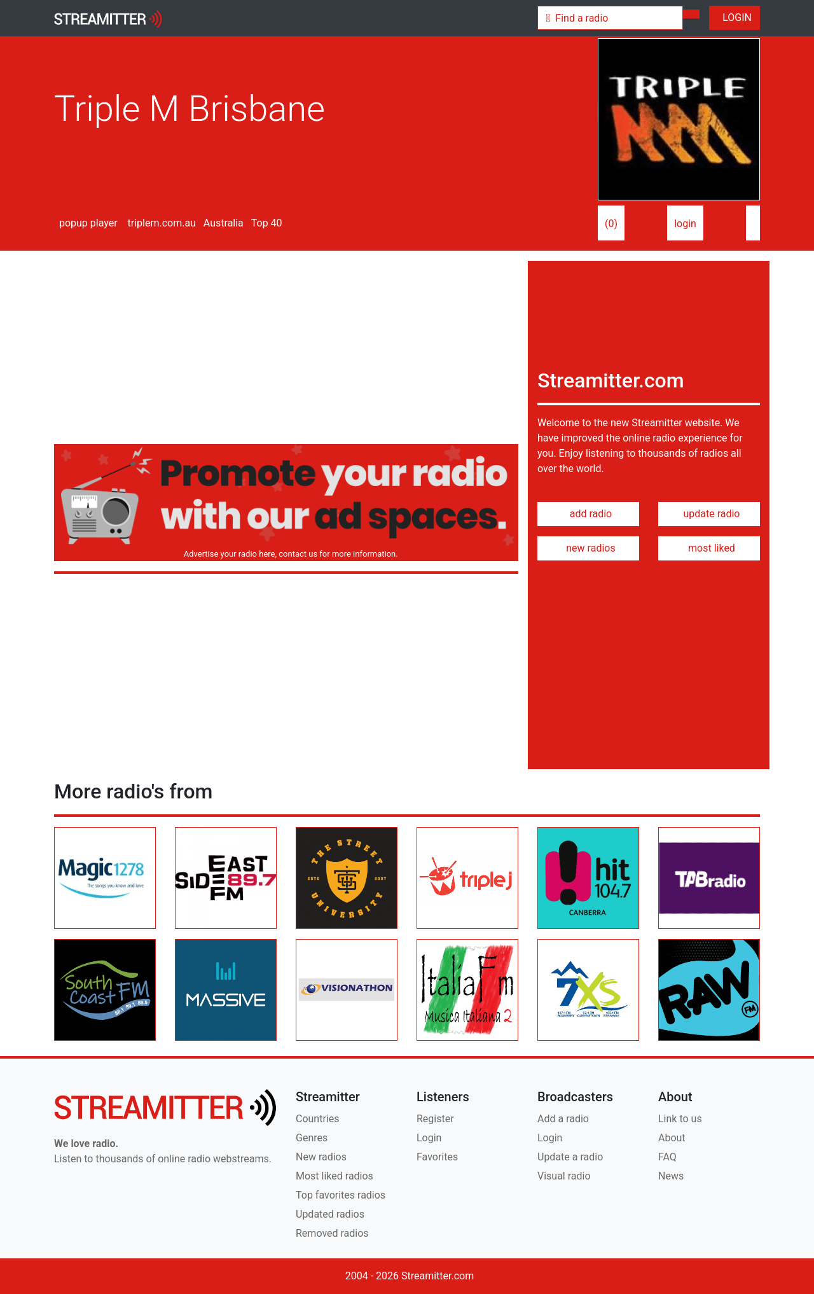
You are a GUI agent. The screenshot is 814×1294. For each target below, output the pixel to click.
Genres (312, 1138)
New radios (321, 1157)
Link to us (680, 1119)
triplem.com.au (160, 223)
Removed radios (332, 1233)
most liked (709, 548)
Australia (222, 223)
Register (435, 1119)
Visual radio (564, 1176)
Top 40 (265, 223)
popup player (86, 223)
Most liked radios (334, 1176)
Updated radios (330, 1214)
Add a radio (563, 1119)
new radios (588, 548)
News (671, 1176)
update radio (709, 514)
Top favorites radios (340, 1195)
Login (429, 1138)
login (685, 224)
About (672, 1138)
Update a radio (570, 1157)
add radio (588, 514)
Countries (317, 1119)
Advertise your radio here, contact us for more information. (288, 554)
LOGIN (734, 17)
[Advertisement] (286, 350)
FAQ (667, 1157)
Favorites (437, 1157)
